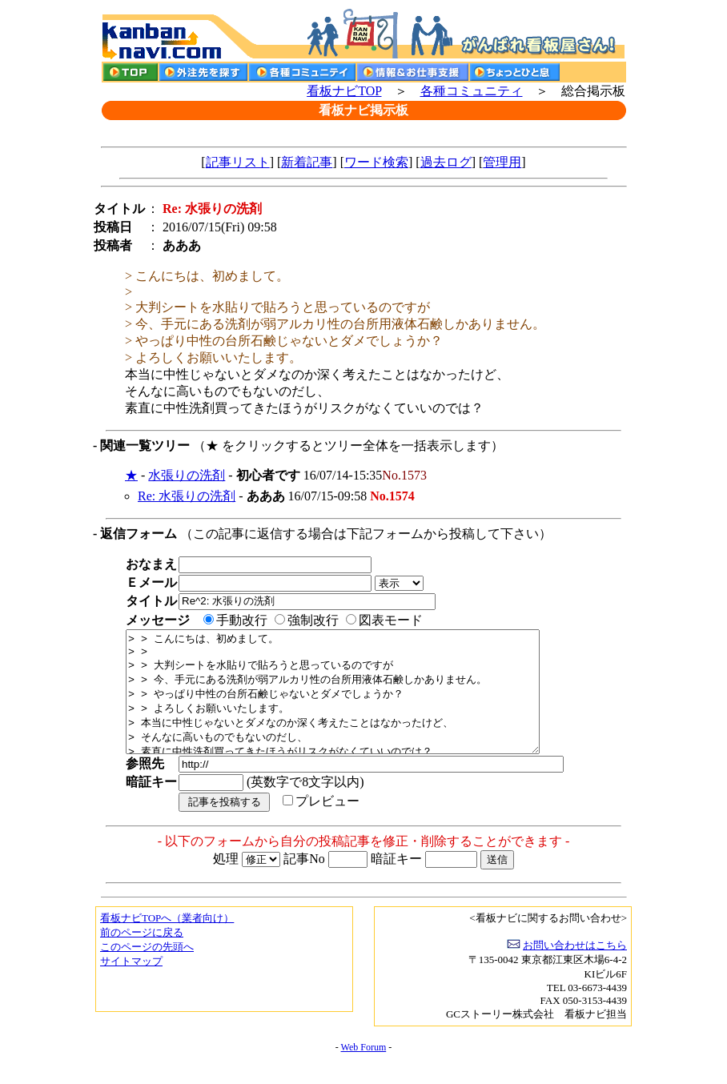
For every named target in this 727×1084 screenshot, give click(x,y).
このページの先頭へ (147, 971)
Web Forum (364, 1071)
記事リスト (238, 162)
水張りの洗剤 (186, 475)
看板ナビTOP (344, 91)
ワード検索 (376, 162)
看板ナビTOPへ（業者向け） (167, 942)
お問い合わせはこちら (575, 969)
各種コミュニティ (471, 91)
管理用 (502, 162)
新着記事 (306, 162)
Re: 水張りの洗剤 (186, 496)
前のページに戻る (141, 956)
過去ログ (446, 162)
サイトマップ (131, 985)
